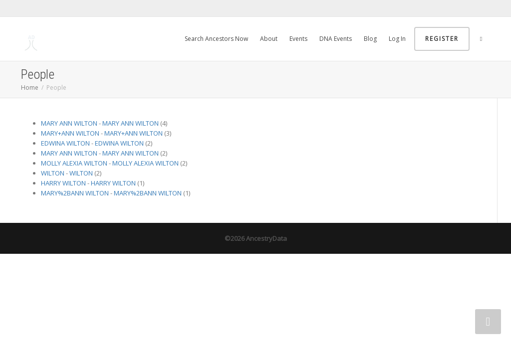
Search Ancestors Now (216, 38)
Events (298, 38)
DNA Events (335, 38)
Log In (397, 38)
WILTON (52, 173)
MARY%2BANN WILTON (75, 192)
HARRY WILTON (63, 183)
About (268, 38)
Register (442, 38)
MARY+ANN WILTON (70, 133)
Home (29, 87)
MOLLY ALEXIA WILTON (74, 163)
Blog (370, 38)
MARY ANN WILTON (69, 123)
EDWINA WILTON (65, 143)
